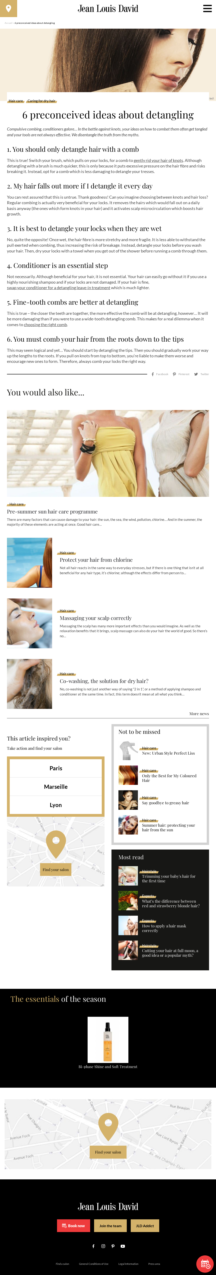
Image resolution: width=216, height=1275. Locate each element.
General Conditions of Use (93, 1250)
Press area (154, 1250)
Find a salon (62, 1250)
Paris (56, 754)
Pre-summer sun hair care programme (55, 498)
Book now (73, 1212)
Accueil (9, 24)
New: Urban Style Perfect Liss (168, 740)
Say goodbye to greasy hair (165, 789)
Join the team (110, 1212)
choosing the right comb (45, 325)
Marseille (56, 773)
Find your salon (56, 856)
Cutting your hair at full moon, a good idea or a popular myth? (170, 939)
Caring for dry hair (41, 102)
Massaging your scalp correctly (98, 604)
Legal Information (128, 1250)
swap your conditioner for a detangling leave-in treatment (58, 289)
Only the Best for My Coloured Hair (169, 764)
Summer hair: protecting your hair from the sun (168, 814)
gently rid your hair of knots (158, 161)
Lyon (56, 791)
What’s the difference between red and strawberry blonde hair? (171, 890)
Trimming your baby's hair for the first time (169, 865)
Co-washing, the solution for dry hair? (107, 668)
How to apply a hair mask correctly (164, 915)
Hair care (16, 102)
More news (199, 700)
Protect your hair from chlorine (99, 546)
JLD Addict (145, 1212)
